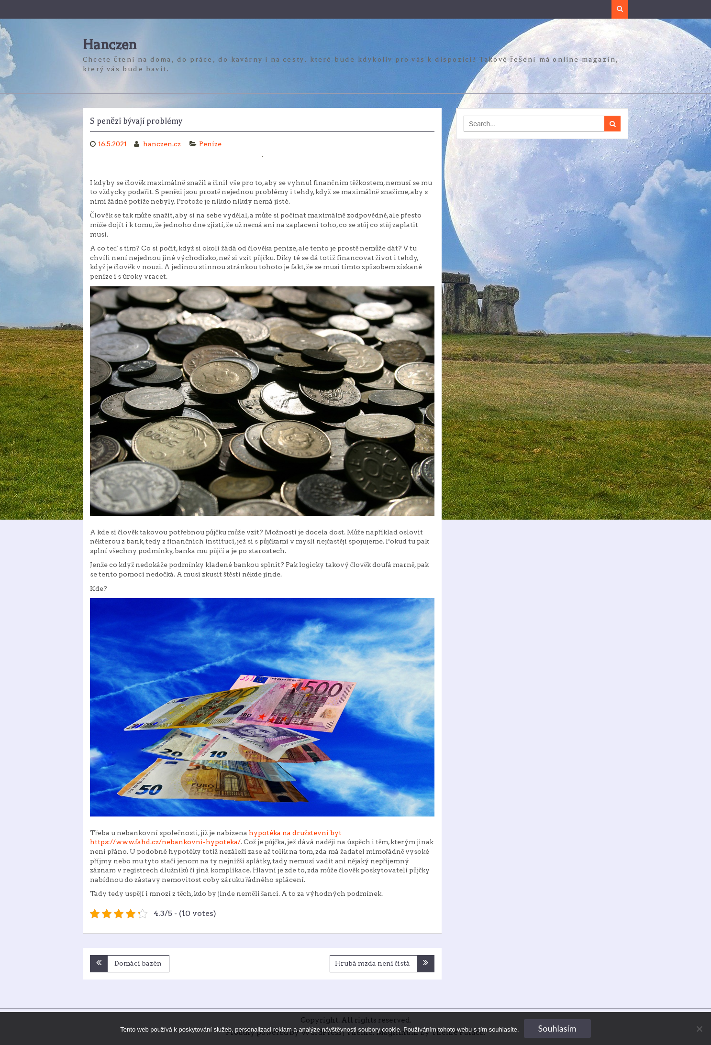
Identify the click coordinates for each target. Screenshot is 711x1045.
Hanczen (109, 45)
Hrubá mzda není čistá (372, 963)
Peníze (210, 144)
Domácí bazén (138, 963)
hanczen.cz (162, 144)
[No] (699, 1029)
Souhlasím (557, 1028)
